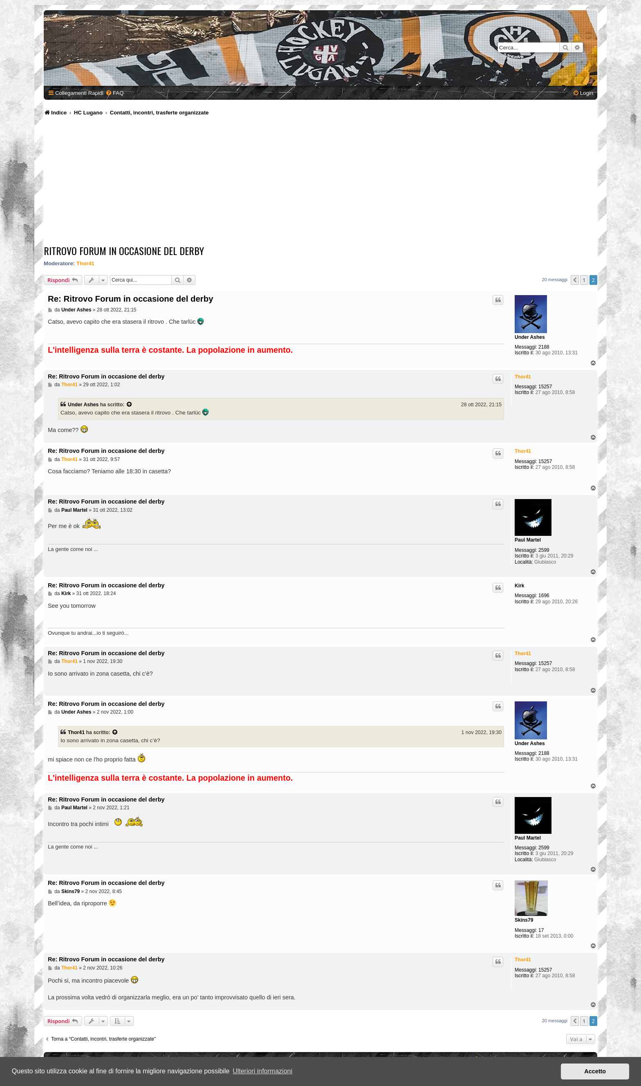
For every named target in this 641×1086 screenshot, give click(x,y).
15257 (545, 387)
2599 (543, 550)
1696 (543, 595)
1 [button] (584, 280)
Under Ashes (530, 337)
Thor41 (85, 263)
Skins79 (524, 920)
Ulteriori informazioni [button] (262, 1071)
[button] (575, 280)
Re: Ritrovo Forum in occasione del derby (130, 298)
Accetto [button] (595, 1071)
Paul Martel (528, 540)
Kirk (519, 586)
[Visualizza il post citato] (129, 405)
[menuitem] (114, 93)
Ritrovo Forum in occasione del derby (124, 250)
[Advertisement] (320, 182)
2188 (543, 347)
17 (541, 930)
